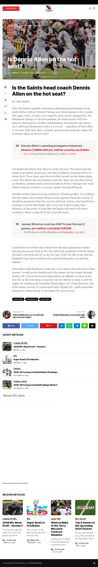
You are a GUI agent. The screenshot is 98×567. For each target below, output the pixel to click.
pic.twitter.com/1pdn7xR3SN (51, 228)
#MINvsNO (41, 150)
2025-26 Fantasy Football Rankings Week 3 (35, 385)
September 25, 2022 (73, 232)
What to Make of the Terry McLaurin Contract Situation (59, 528)
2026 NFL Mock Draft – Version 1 (30, 347)
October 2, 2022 (67, 153)
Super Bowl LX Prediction (26, 359)
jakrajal (15, 73)
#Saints (26, 150)
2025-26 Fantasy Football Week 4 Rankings (35, 372)
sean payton (45, 299)
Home (10, 26)
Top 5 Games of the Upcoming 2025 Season (85, 525)
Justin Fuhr (11, 540)
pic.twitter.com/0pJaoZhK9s (69, 150)
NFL (16, 26)
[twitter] (94, 563)
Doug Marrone (32, 299)
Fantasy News (7, 483)
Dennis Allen (18, 299)
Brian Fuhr (34, 540)
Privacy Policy (36, 563)
